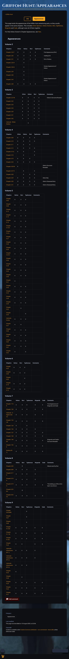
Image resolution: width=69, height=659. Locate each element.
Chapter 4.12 (9, 148)
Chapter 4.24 (9, 162)
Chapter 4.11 (9, 144)
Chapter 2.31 (9, 59)
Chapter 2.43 (9, 79)
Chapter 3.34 (9, 108)
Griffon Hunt (9, 14)
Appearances (11, 616)
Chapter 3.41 (9, 115)
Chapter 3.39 (9, 111)
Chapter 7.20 (9, 409)
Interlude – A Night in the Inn (9, 414)
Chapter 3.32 (9, 101)
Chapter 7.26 (9, 429)
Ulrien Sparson (37, 26)
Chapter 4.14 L (10, 151)
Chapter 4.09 (9, 137)
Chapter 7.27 (9, 432)
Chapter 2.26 (9, 55)
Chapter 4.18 (9, 155)
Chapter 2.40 (9, 75)
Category (8, 613)
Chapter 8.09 (9, 469)
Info (27, 19)
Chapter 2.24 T (10, 52)
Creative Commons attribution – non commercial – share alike (37, 629)
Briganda (8, 28)
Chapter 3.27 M (10, 97)
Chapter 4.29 (9, 178)
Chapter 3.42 (9, 118)
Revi (54, 26)
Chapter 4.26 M (10, 166)
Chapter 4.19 (9, 158)
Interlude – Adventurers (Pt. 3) (9, 565)
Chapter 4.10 (9, 141)
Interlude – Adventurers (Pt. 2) (9, 558)
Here (39, 32)
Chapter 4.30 (9, 181)
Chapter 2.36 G (10, 67)
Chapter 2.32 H (10, 62)
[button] (12, 599)
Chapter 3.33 (9, 104)
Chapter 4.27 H (10, 171)
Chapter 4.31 (9, 185)
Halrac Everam (47, 26)
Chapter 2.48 (9, 84)
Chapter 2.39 (9, 71)
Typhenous (59, 26)
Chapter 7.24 (9, 425)
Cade (15, 28)
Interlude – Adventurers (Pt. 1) (9, 550)
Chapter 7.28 (9, 436)
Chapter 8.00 (9, 466)
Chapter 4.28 (9, 174)
